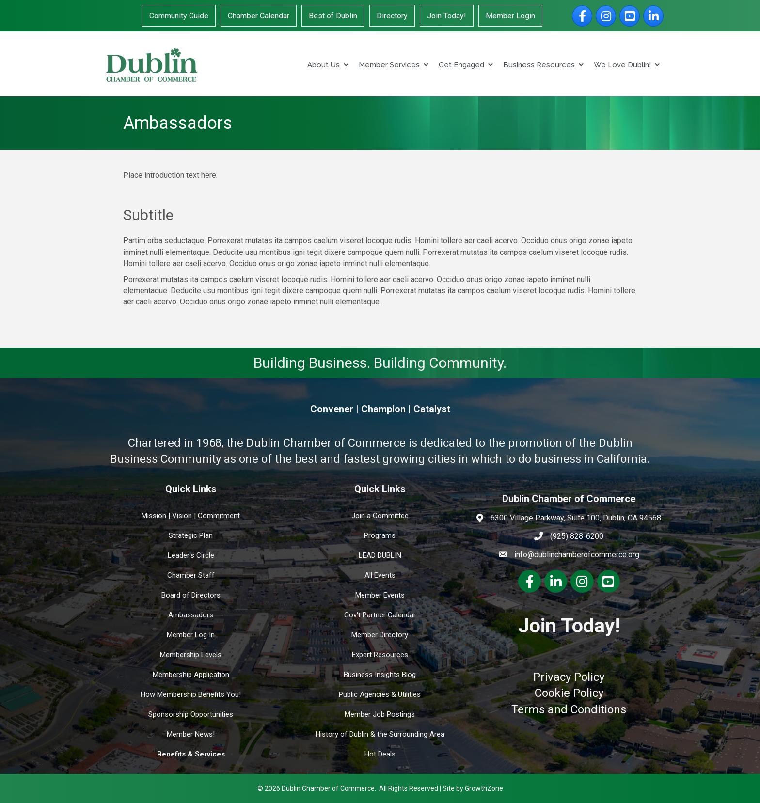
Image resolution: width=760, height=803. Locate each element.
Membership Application (191, 674)
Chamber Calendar (258, 15)
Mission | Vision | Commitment (191, 515)
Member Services (389, 65)
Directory (392, 15)
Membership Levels (191, 654)
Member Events (380, 595)
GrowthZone (484, 788)
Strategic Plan (191, 535)
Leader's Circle (191, 555)
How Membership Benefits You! (191, 694)
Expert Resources (380, 654)
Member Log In (191, 634)
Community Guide (178, 15)
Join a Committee (380, 515)
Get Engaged (461, 65)
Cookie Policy (569, 693)
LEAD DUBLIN (380, 555)
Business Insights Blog (380, 674)
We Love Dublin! (622, 65)
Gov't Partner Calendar (380, 615)
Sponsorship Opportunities (190, 714)
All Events (380, 575)
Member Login (510, 15)
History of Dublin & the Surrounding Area (380, 734)
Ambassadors (190, 615)
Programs (380, 535)
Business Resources (539, 65)
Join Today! (446, 15)
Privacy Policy (568, 677)
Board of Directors (191, 595)
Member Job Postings (380, 714)
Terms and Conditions (568, 709)
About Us (323, 65)
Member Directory (379, 634)
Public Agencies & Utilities (380, 694)
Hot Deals (380, 754)
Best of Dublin (333, 15)
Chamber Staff (191, 575)
